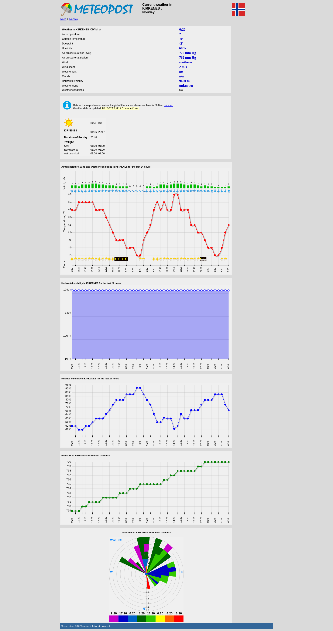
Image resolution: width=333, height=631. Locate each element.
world (63, 19)
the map (168, 105)
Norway (73, 19)
